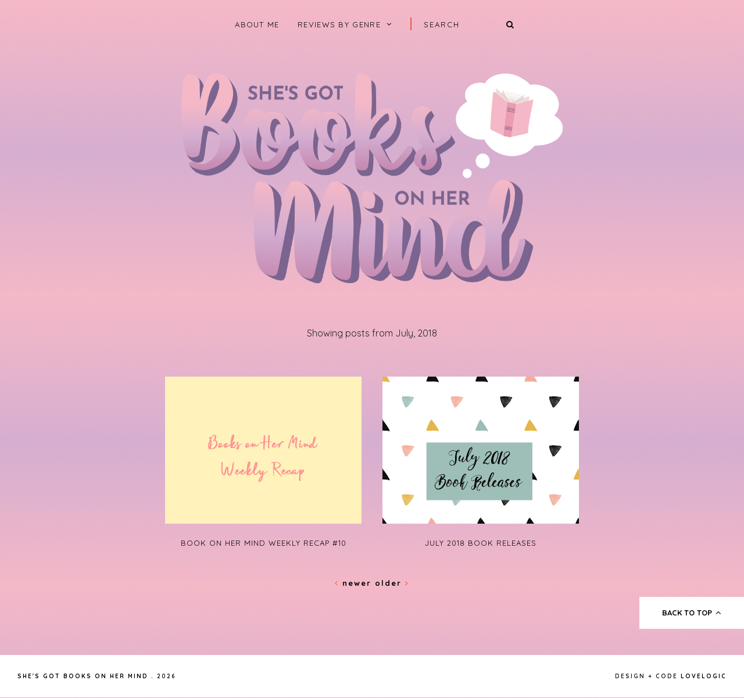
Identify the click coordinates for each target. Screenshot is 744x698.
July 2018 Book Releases (480, 542)
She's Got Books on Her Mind (82, 676)
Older (392, 583)
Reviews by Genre (339, 24)
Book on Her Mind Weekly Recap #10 (263, 542)
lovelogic (704, 676)
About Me (257, 24)
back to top (692, 612)
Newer (355, 583)
